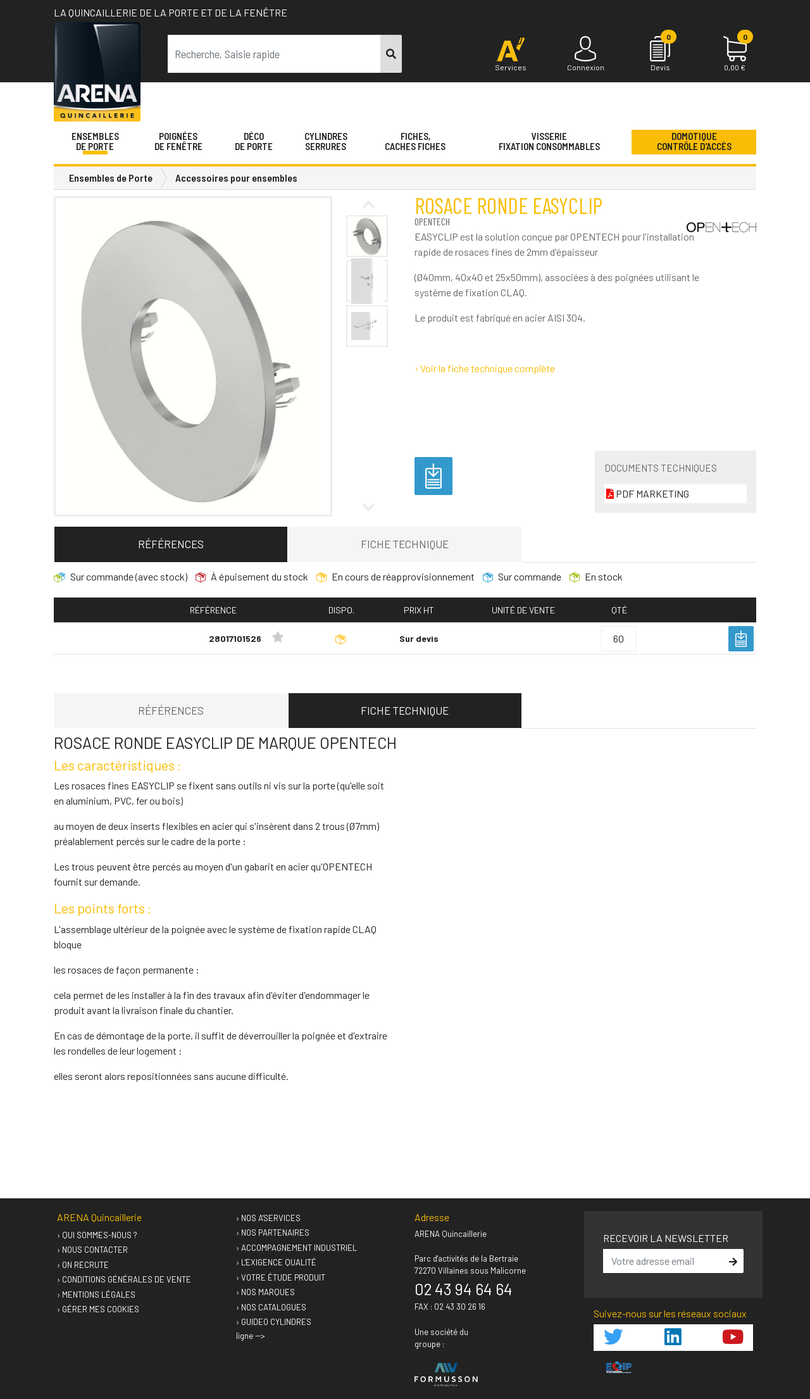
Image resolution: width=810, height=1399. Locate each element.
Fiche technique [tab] (405, 543)
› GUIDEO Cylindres (273, 1322)
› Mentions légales (96, 1294)
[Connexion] (585, 54)
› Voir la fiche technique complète (484, 368)
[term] (274, 54)
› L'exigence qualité (276, 1262)
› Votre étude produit (280, 1277)
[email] (664, 1261)
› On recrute (83, 1265)
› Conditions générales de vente (124, 1279)
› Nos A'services (268, 1218)
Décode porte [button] (254, 141)
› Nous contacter (92, 1250)
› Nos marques (265, 1292)
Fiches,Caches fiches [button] (415, 141)
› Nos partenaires (272, 1232)
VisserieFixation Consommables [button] (549, 141)
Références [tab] (171, 543)
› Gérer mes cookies (98, 1309)
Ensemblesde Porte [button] (95, 141)
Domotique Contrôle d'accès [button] (694, 141)
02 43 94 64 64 (463, 1288)
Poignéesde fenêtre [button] (178, 141)
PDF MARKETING (647, 493)
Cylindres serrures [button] (325, 141)
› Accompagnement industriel (296, 1248)
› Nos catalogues (271, 1307)
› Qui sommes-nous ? (97, 1235)
